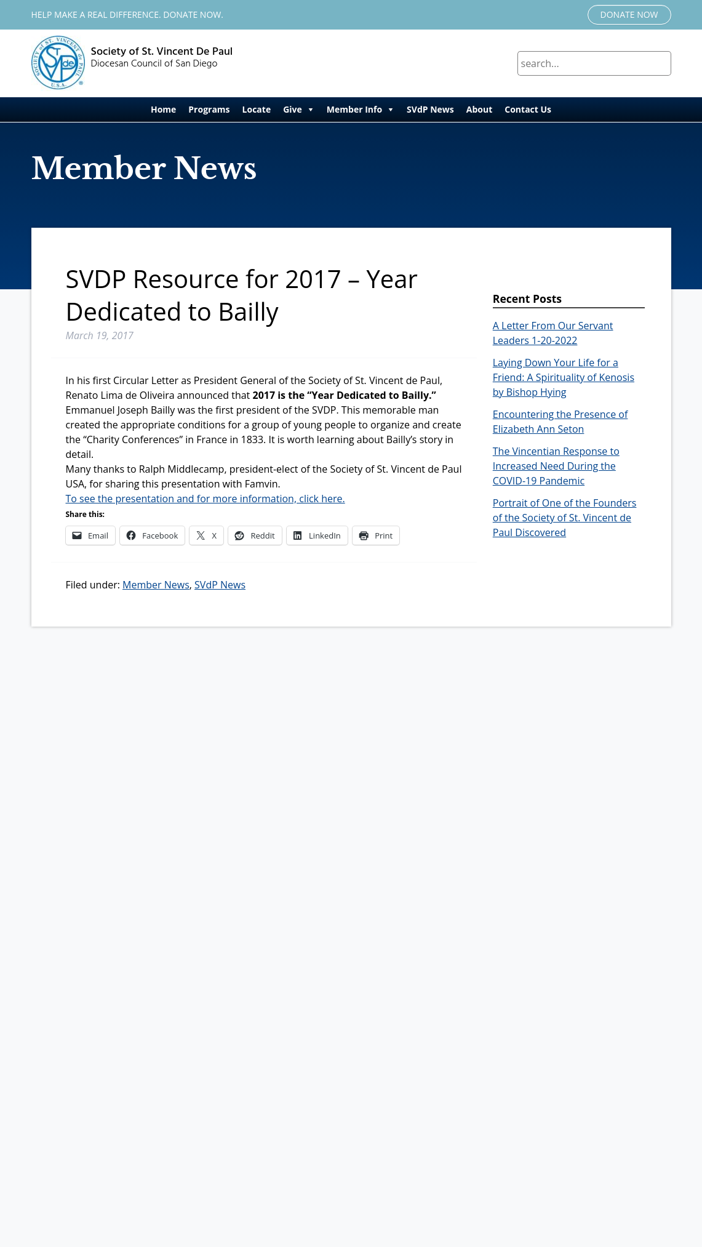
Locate (256, 109)
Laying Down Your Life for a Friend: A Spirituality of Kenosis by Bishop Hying (563, 377)
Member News (155, 584)
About (479, 109)
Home (163, 109)
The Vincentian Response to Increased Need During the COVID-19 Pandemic (556, 465)
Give (292, 109)
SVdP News (430, 109)
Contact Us (528, 109)
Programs (208, 109)
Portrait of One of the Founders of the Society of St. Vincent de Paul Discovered (565, 517)
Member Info (354, 109)
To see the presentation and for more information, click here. (205, 498)
